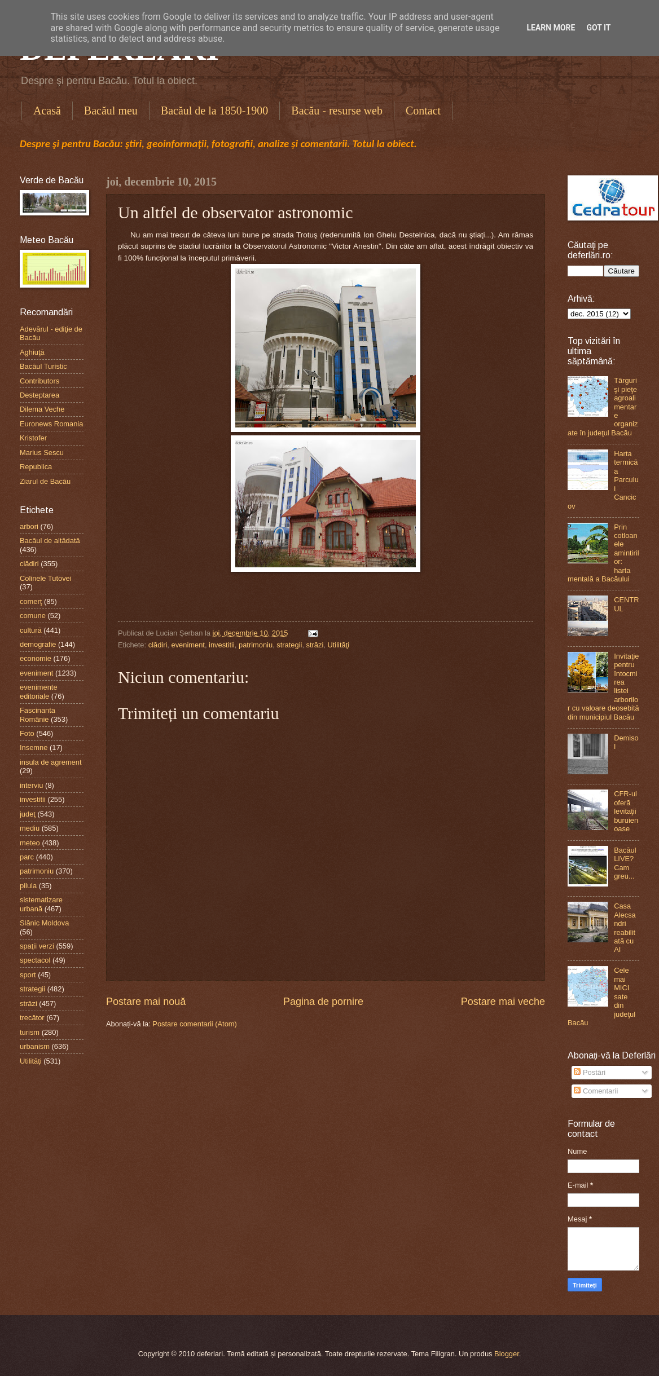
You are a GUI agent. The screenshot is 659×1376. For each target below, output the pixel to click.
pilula (28, 885)
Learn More (550, 27)
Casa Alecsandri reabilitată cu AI (625, 928)
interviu (31, 785)
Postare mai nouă (146, 1001)
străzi (315, 645)
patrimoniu (256, 645)
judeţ (28, 814)
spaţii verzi (37, 946)
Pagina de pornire (323, 1001)
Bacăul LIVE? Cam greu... (625, 863)
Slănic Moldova (44, 923)
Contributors (39, 381)
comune (33, 615)
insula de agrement (51, 762)
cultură (31, 630)
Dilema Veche (42, 409)
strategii (289, 645)
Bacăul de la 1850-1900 (215, 110)
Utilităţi (338, 645)
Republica (36, 466)
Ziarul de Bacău (45, 481)
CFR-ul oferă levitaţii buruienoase (626, 811)
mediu (29, 828)
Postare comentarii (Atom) (194, 1024)
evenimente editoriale (39, 691)
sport (28, 975)
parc (27, 857)
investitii (222, 645)
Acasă (47, 110)
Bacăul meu (111, 110)
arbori (29, 526)
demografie (38, 644)
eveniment (187, 645)
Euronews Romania (51, 424)
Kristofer (33, 438)
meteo (30, 843)
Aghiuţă (32, 352)
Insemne (33, 747)
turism (29, 1032)
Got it (598, 27)
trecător (32, 1017)
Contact (423, 110)
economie (35, 658)
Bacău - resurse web (337, 110)
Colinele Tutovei (46, 578)
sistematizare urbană (41, 904)
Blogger (506, 1353)
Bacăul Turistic (43, 366)
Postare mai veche (503, 1001)
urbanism (35, 1046)
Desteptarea (39, 395)
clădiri (158, 645)
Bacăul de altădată (50, 540)
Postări (589, 1072)
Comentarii (596, 1091)
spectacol (35, 960)
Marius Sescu (42, 452)
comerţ (31, 601)
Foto (27, 733)
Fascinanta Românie (37, 714)
